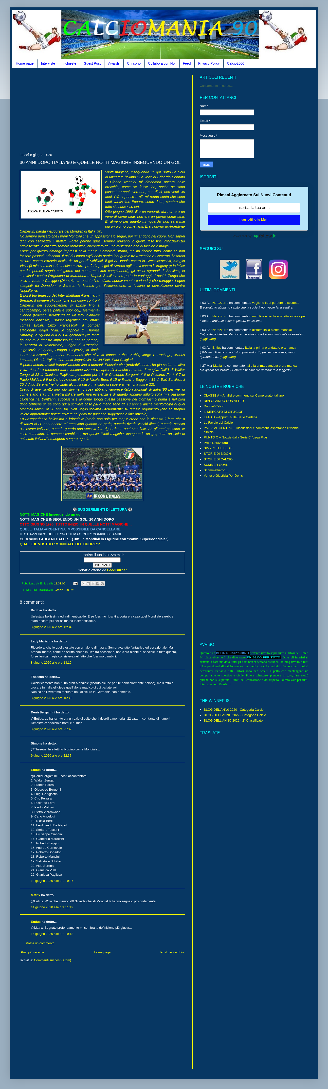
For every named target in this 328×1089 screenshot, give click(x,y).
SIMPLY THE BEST (218, 448)
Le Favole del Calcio (218, 422)
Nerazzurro (220, 303)
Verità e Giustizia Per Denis (223, 475)
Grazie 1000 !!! (64, 589)
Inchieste (69, 63)
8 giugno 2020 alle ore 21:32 (51, 729)
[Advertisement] (77, 109)
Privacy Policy (208, 63)
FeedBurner (117, 570)
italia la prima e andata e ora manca (270, 347)
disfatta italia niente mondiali (272, 330)
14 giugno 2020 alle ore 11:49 (52, 907)
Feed (187, 63)
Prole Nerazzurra (216, 443)
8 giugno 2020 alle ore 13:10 (51, 662)
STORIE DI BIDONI (218, 453)
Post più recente (32, 952)
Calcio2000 (235, 63)
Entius (36, 770)
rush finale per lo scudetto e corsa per (279, 316)
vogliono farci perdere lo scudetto (275, 303)
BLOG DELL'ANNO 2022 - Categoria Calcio (235, 715)
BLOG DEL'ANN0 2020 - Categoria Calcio (233, 709)
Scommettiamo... (216, 470)
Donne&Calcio (214, 406)
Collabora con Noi (161, 63)
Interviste (48, 63)
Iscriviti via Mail (254, 220)
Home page (25, 63)
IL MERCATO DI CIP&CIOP (223, 412)
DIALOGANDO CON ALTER (224, 401)
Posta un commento (40, 943)
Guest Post (92, 63)
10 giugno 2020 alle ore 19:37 (52, 881)
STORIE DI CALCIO (218, 459)
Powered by (254, 236)
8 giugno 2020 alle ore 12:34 (51, 627)
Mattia (217, 365)
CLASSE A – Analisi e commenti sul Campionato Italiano (244, 395)
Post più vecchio (172, 952)
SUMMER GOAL (216, 465)
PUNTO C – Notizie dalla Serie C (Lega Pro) (235, 437)
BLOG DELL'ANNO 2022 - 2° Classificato (233, 720)
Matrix (35, 895)
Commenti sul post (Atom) (52, 960)
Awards (114, 63)
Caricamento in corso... (216, 86)
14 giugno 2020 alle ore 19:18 (52, 934)
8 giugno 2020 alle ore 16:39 (51, 698)
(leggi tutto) (208, 339)
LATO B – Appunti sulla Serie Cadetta (230, 417)
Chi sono (134, 63)
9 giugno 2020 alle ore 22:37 (51, 755)
